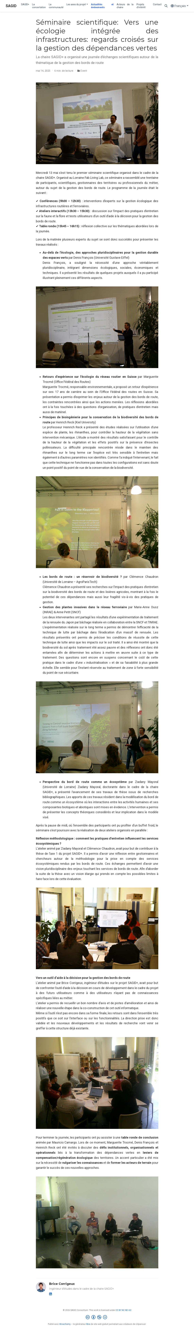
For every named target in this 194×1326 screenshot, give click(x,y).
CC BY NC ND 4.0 (123, 1310)
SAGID (11, 6)
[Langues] (179, 6)
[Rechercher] (166, 6)
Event (84, 70)
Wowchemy (65, 1324)
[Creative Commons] (97, 1317)
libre (88, 1324)
